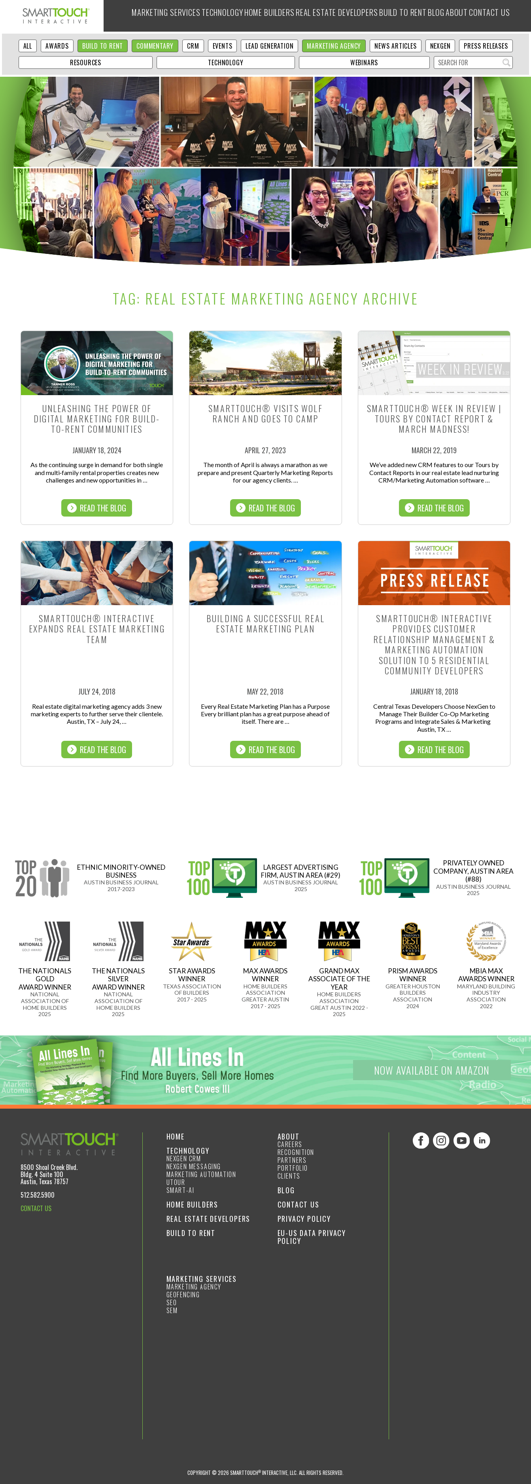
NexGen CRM (183, 1158)
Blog (446, 15)
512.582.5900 (38, 1195)
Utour (175, 1182)
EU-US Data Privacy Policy (312, 1237)
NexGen (440, 46)
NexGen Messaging (193, 1166)
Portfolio (293, 1168)
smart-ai (180, 1190)
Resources (85, 62)
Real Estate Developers (334, 15)
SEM (172, 1310)
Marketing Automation (201, 1174)
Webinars (364, 62)
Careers (290, 1144)
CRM (193, 46)
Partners (292, 1160)
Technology (208, 15)
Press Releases (486, 46)
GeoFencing (183, 1294)
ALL (27, 46)
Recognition (296, 1152)
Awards (57, 46)
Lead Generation (269, 46)
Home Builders (262, 15)
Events (222, 46)
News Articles (395, 46)
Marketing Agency (334, 46)
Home (175, 1136)
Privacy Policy (304, 1218)
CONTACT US (36, 1208)
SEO (171, 1302)
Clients (289, 1176)
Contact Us (298, 1204)
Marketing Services (144, 15)
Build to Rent (405, 15)
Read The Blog (96, 508)
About (473, 15)
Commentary (155, 46)
